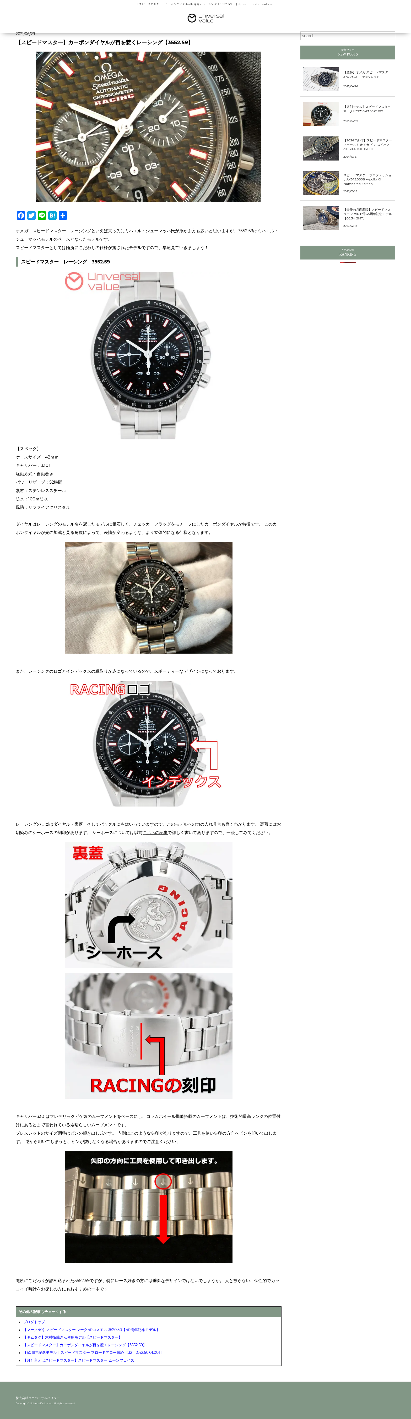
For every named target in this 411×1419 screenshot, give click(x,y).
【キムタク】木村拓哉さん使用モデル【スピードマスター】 (72, 1337)
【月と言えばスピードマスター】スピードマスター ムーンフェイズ (78, 1360)
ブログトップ (34, 1321)
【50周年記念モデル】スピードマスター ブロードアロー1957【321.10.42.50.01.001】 (93, 1352)
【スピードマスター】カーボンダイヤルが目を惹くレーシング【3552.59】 (85, 1345)
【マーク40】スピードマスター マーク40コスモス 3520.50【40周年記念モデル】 (91, 1329)
